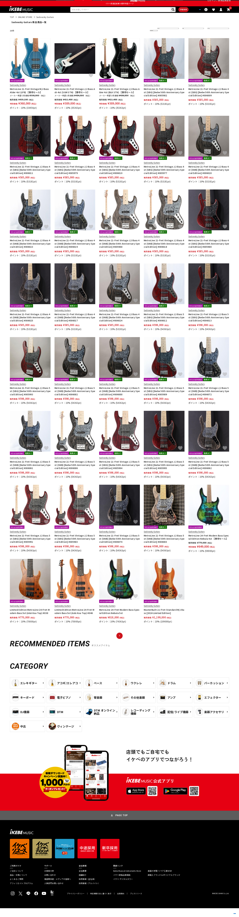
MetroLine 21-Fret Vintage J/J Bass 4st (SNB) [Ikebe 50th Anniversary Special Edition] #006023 (30, 252)
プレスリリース (136, 902)
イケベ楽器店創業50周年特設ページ (119, 10)
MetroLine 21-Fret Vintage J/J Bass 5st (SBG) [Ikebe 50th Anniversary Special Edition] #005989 (164, 400)
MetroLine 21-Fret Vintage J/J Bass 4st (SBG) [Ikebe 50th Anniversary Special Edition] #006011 (30, 178)
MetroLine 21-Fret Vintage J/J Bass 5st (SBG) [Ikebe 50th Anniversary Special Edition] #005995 (164, 473)
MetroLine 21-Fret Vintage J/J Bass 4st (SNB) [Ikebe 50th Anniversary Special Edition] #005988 (119, 252)
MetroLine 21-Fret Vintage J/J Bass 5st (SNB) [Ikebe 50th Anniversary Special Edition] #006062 (208, 473)
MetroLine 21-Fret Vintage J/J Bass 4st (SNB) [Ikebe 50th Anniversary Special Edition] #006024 (119, 326)
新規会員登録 (224, 4)
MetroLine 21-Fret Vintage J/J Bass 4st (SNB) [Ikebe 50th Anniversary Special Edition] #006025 (30, 326)
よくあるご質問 (16, 888)
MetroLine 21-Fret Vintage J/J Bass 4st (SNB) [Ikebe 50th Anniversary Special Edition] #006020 (208, 178)
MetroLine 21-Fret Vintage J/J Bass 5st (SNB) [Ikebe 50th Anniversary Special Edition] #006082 (75, 400)
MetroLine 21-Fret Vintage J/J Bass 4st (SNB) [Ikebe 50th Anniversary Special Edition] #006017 (75, 326)
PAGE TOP (121, 824)
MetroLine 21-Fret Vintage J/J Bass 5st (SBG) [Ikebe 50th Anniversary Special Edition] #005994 (119, 473)
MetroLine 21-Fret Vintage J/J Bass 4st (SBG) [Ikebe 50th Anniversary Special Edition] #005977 (164, 178)
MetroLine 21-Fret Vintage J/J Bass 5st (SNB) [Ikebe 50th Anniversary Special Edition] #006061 (30, 473)
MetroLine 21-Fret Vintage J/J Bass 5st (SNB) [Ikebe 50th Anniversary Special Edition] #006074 (119, 547)
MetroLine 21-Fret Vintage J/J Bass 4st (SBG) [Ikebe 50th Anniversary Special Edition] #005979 (75, 178)
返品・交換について (18, 884)
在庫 (186, 39)
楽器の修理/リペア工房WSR (160, 879)
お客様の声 (49, 879)
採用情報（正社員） (87, 888)
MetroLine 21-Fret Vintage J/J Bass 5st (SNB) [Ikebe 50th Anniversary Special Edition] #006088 (119, 400)
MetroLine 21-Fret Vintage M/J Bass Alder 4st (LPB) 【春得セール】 (29, 99)
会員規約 (120, 902)
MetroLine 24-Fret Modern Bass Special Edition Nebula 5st (119, 620)
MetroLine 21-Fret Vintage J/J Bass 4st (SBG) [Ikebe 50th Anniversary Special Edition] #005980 (208, 252)
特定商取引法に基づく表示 (100, 902)
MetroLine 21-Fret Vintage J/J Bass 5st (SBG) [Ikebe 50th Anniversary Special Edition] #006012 (164, 326)
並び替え (163, 39)
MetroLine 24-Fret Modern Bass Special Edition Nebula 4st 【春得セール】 (208, 546)
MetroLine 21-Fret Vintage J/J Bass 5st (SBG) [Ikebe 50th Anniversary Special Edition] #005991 (30, 547)
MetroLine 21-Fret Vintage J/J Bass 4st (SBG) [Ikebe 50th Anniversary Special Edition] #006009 (208, 101)
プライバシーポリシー (75, 902)
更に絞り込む (140, 39)
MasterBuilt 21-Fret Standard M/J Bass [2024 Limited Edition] (164, 620)
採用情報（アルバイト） (89, 892)
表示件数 (213, 39)
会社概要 (82, 879)
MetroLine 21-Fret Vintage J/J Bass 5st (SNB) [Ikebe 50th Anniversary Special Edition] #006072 (208, 400)
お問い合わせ (50, 884)
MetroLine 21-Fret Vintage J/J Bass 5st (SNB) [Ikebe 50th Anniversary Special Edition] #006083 (164, 547)
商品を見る (221, 910)
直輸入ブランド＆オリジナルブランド (164, 884)
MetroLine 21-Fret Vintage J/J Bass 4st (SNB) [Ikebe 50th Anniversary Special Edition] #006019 (75, 252)
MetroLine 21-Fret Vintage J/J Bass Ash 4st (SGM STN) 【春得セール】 (75, 99)
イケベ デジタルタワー (123, 888)
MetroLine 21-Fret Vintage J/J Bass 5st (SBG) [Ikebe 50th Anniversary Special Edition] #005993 (30, 400)
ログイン (212, 4)
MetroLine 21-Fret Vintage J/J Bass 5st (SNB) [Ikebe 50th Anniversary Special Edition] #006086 (75, 473)
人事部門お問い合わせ (53, 892)
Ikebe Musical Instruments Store (127, 879)
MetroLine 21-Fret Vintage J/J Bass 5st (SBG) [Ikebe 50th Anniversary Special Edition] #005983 (75, 547)
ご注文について (16, 879)
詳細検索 (173, 17)
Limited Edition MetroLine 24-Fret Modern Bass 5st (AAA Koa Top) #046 (74, 620)
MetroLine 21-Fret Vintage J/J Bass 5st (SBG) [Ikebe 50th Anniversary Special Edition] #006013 (208, 326)
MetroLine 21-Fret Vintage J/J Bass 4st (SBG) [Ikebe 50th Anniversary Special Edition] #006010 (119, 178)
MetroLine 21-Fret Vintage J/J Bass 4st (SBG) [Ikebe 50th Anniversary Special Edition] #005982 (164, 101)
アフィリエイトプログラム (21, 892)
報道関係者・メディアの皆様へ (57, 888)
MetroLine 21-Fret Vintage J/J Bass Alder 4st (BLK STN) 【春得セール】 (119, 99)
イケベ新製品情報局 (121, 884)
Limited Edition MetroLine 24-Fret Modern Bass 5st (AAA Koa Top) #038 (30, 620)
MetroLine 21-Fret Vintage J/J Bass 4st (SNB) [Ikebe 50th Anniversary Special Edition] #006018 (164, 252)
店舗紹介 (82, 884)
